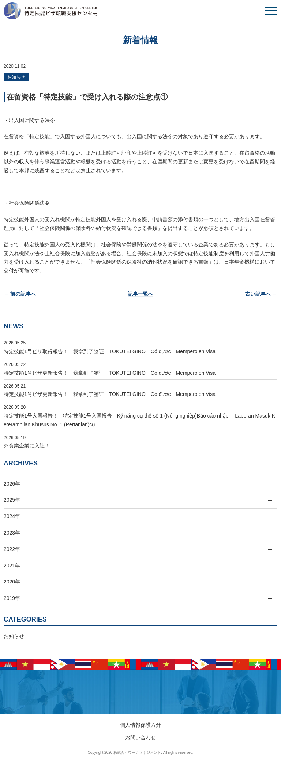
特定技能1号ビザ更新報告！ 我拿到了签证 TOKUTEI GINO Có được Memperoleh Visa (110, 373)
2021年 (12, 566)
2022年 (12, 549)
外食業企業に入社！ (27, 446)
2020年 (12, 582)
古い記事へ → (261, 294)
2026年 (12, 484)
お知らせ (16, 77)
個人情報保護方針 (140, 725)
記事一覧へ (140, 294)
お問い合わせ (140, 737)
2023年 (12, 533)
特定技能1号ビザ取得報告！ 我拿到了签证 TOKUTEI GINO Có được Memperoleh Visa (110, 351)
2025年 (12, 500)
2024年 (12, 516)
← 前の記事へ (20, 294)
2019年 (12, 598)
